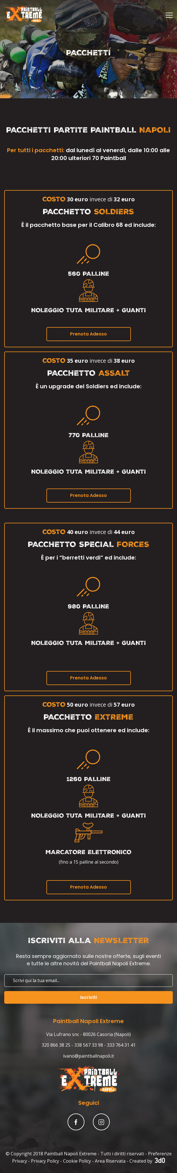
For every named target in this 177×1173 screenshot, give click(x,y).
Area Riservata (110, 1161)
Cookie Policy (77, 1161)
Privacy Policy (45, 1161)
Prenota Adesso (88, 334)
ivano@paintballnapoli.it (88, 1056)
